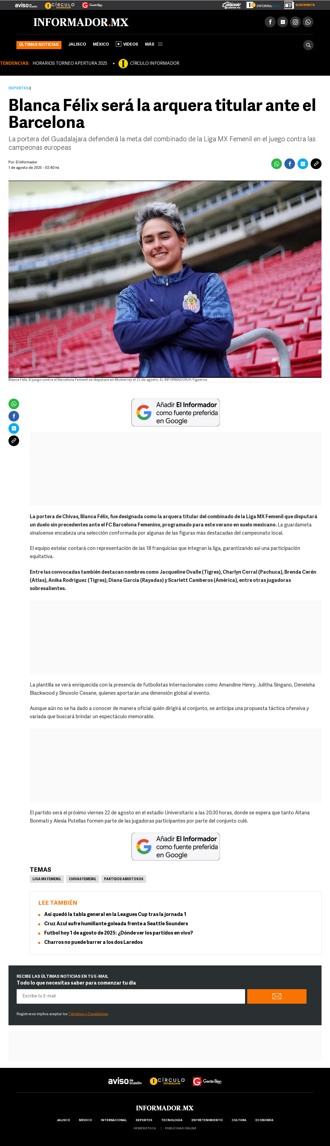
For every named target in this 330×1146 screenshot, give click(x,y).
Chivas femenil (82, 879)
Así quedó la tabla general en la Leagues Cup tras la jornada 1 (115, 914)
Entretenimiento (207, 1120)
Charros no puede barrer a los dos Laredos (93, 942)
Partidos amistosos (123, 879)
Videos (127, 44)
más (154, 45)
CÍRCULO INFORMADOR (154, 63)
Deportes (18, 88)
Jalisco (77, 45)
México (101, 45)
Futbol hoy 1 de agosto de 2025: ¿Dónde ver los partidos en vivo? (118, 933)
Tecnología (171, 1120)
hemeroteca (145, 1128)
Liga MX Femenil (47, 879)
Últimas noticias (39, 45)
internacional (114, 1120)
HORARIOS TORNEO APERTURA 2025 (70, 63)
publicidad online (180, 1128)
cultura (239, 1120)
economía (264, 1120)
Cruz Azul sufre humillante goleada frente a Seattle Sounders (116, 924)
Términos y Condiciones (88, 1014)
